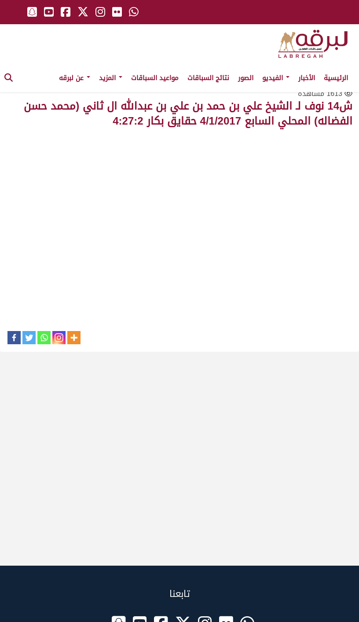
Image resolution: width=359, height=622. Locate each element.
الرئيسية (336, 78)
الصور (245, 78)
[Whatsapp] (44, 337)
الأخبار (306, 78)
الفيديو (275, 78)
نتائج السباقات (208, 78)
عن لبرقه (74, 78)
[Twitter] (29, 337)
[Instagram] (59, 337)
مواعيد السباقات (155, 78)
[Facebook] (14, 337)
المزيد (110, 78)
